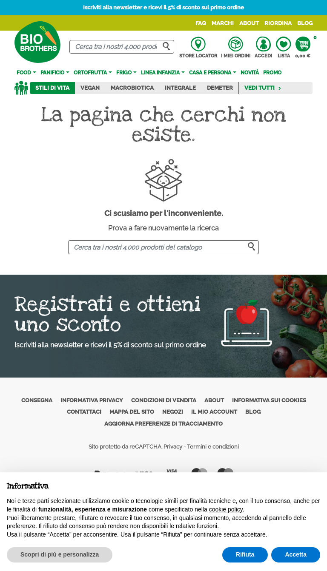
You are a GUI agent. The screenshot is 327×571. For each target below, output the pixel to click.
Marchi (223, 23)
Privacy (173, 446)
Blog (305, 23)
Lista (283, 48)
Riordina (278, 23)
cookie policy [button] (226, 509)
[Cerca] (121, 47)
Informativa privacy (91, 400)
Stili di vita (52, 88)
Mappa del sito (131, 412)
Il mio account (214, 412)
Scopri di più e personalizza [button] (59, 554)
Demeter (220, 88)
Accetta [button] (296, 554)
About (249, 23)
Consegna (36, 400)
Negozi (172, 412)
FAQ (200, 23)
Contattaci (84, 412)
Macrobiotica (132, 88)
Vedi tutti (262, 88)
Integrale (180, 88)
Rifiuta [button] (245, 554)
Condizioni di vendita (163, 400)
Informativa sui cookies (269, 400)
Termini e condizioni (213, 446)
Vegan (90, 88)
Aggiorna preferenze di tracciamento (163, 423)
